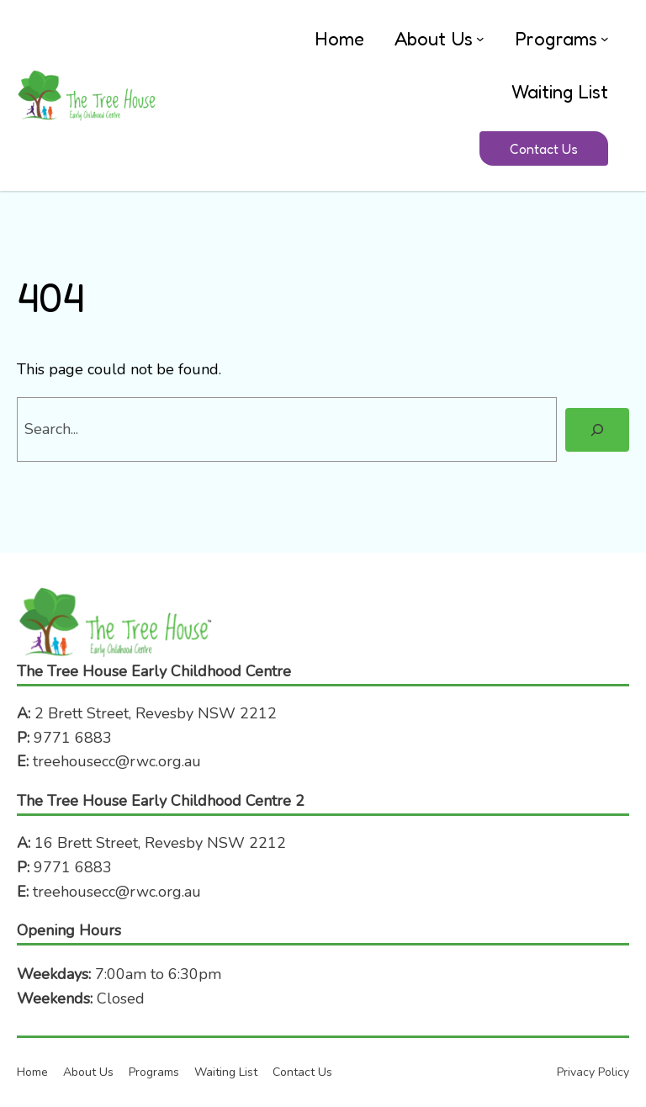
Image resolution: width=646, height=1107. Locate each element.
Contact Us (544, 148)
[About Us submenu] (480, 38)
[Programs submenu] (605, 38)
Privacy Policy (593, 1072)
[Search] (597, 430)
